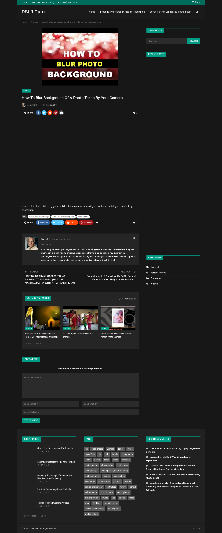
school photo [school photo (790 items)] (91, 492)
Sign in (196, 2)
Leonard (154, 456)
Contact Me (35, 2)
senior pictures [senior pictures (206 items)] (91, 497)
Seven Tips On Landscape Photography (171, 11)
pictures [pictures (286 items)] (117, 481)
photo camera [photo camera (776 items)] (91, 465)
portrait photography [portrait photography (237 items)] (94, 486)
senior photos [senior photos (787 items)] (123, 492)
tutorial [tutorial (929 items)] (122, 497)
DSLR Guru (33, 12)
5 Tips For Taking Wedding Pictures (53, 502)
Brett (152, 473)
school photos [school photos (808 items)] (107, 492)
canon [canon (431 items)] (121, 448)
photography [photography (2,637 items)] (122, 465)
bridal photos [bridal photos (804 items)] (97, 448)
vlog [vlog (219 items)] (87, 503)
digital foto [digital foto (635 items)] (90, 454)
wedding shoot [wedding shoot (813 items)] (91, 514)
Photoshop (156, 278)
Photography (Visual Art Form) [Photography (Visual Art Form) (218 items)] (115, 470)
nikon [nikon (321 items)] (106, 459)
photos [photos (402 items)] (107, 476)
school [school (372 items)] (133, 486)
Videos (26, 90)
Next (38, 343)
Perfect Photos (158, 272)
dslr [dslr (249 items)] (106, 454)
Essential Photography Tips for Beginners (122, 11)
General (154, 267)
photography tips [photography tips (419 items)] (92, 476)
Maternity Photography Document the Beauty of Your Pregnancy (54, 476)
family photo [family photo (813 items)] (127, 454)
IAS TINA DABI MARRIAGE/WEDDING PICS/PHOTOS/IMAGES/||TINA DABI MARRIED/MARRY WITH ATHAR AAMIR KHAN (50, 279)
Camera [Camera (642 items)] (110, 448)
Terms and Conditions (67, 2)
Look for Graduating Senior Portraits (54, 488)
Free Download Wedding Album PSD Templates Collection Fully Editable (172, 486)
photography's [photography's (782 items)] (91, 470)
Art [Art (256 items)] (86, 448)
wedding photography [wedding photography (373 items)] (94, 508)
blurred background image (39, 216)
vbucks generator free (162, 482)
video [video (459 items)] (131, 497)
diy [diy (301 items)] (99, 454)
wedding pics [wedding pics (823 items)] (114, 508)
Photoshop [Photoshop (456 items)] (90, 481)
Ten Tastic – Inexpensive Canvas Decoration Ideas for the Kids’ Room (170, 467)
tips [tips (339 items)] (113, 497)
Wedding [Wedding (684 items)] (97, 503)
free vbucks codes (160, 447)
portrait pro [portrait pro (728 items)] (111, 486)
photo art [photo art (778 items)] (126, 459)
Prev (29, 343)
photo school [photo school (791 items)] (119, 476)
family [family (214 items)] (115, 454)
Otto (152, 465)
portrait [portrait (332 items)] (128, 481)
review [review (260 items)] (123, 486)
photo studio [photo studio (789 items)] (103, 481)
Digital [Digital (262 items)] (130, 448)
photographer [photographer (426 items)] (107, 465)
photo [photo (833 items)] (115, 459)
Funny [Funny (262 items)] (87, 459)
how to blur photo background (63, 216)
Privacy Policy (48, 2)
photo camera (83, 216)
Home (24, 2)
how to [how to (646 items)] (97, 459)
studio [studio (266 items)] (105, 497)
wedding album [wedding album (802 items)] (111, 503)
